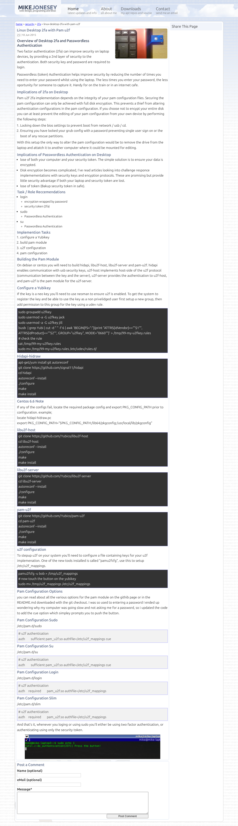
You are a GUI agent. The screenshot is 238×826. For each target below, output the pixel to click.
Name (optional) (29, 771)
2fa (39, 24)
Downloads (136, 10)
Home (82, 10)
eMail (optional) (29, 780)
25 (18, 34)
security (29, 24)
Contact (167, 10)
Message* (24, 789)
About (109, 10)
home (19, 24)
